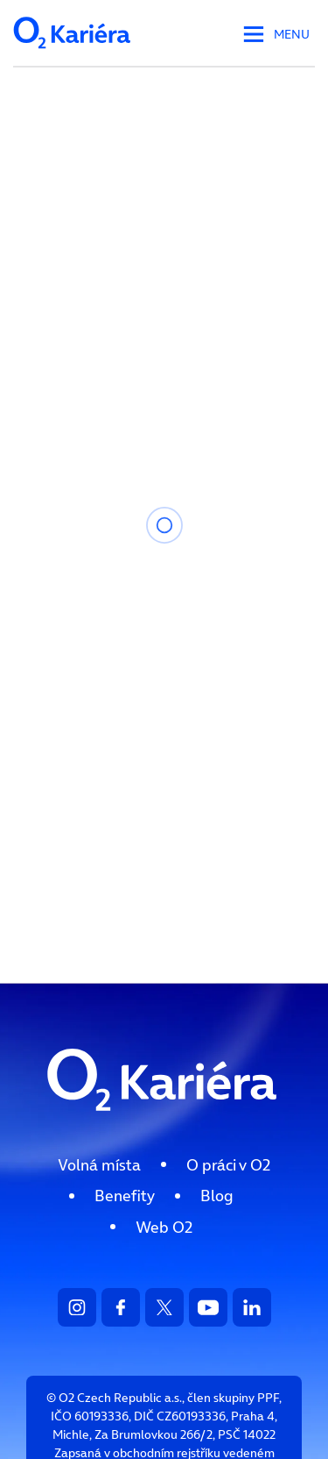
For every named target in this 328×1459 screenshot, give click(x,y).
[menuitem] (99, 1165)
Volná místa (99, 1165)
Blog (217, 1195)
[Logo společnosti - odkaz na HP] (73, 54)
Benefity (124, 1195)
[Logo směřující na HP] (164, 1128)
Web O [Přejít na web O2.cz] (164, 1227)
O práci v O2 (228, 1165)
